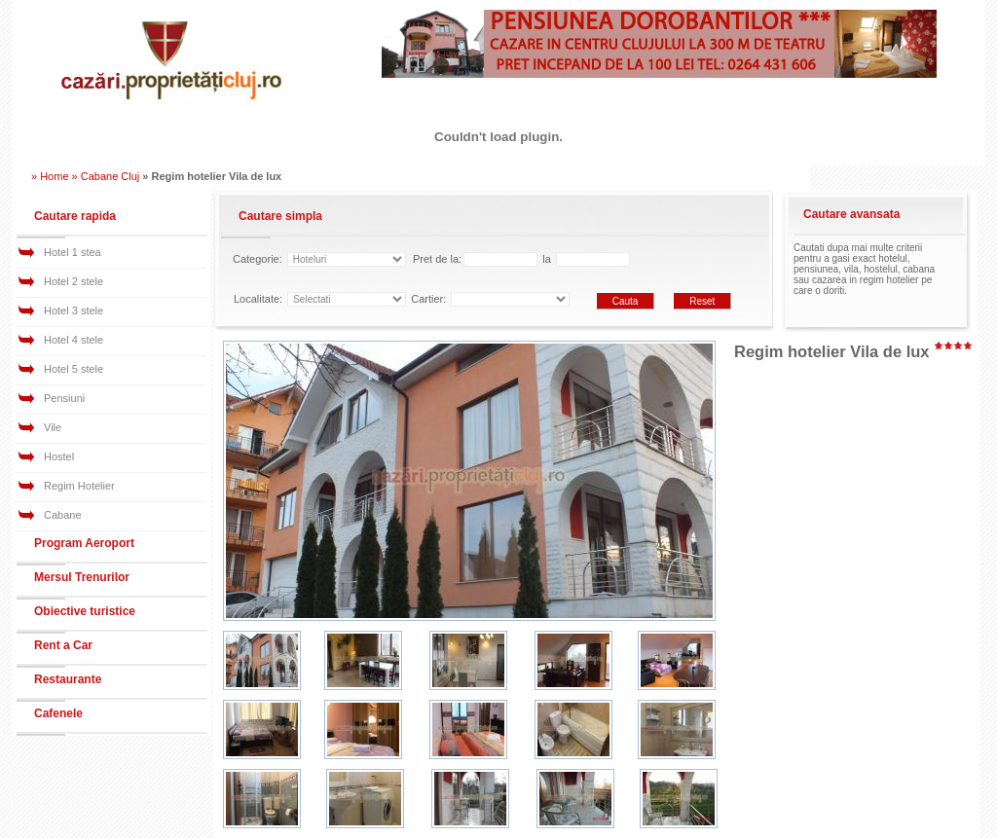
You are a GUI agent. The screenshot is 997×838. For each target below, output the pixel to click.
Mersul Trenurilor (81, 577)
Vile (52, 427)
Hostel (59, 456)
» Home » (54, 176)
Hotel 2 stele (73, 281)
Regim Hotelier (79, 486)
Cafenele (58, 713)
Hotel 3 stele (73, 310)
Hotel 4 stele (73, 340)
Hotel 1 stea (72, 252)
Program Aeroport (84, 543)
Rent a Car (63, 645)
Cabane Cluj (110, 176)
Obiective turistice (84, 611)
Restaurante (67, 679)
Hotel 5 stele (73, 369)
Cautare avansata (851, 214)
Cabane (63, 515)
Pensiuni (64, 398)
